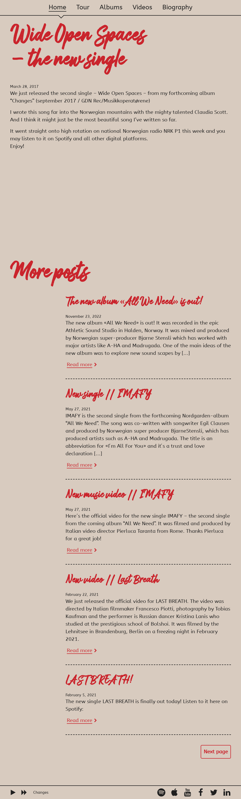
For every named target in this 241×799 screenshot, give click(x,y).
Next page (216, 752)
